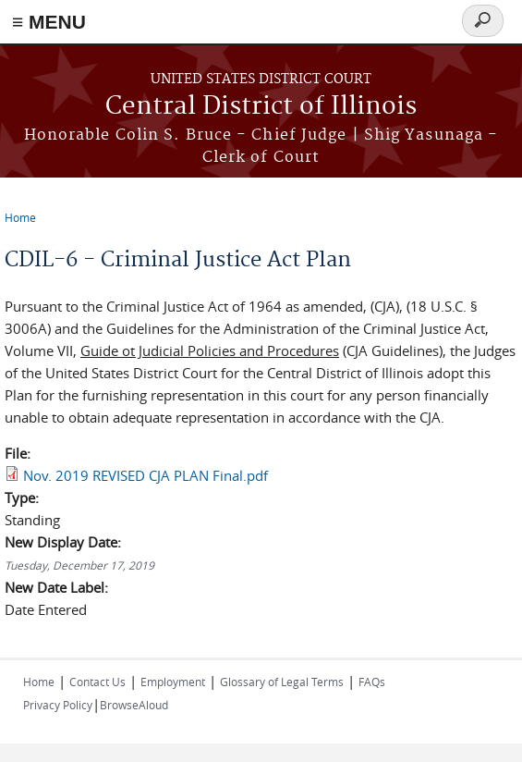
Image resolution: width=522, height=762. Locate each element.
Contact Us (97, 681)
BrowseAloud (134, 704)
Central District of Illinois (261, 107)
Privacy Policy (57, 704)
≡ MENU (49, 21)
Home (20, 217)
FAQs (371, 681)
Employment (172, 681)
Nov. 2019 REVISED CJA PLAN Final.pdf (145, 475)
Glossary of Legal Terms (282, 681)
